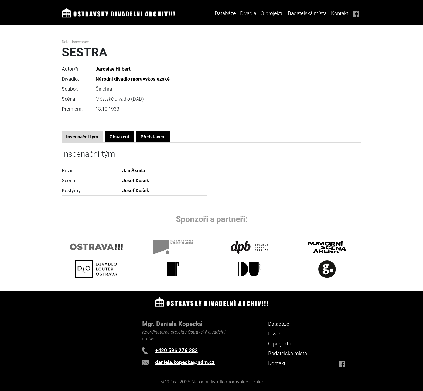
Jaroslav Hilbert (113, 69)
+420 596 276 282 (176, 350)
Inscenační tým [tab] (82, 136)
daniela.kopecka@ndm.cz (185, 362)
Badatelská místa (307, 13)
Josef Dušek (135, 180)
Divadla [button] (248, 13)
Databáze (225, 13)
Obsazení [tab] (119, 136)
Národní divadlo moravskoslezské (132, 79)
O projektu (272, 13)
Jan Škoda (133, 170)
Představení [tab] (153, 136)
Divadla (276, 334)
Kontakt (339, 13)
